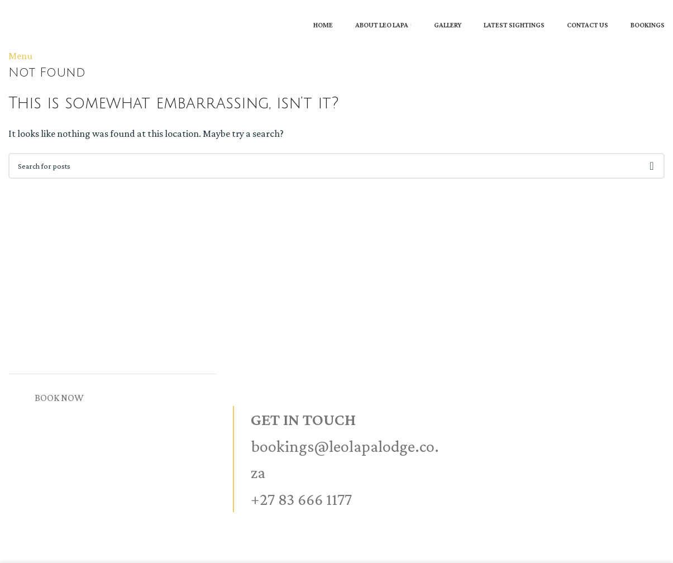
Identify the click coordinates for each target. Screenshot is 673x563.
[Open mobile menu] (20, 55)
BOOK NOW (59, 397)
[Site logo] (9, 7)
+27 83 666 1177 (301, 499)
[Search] (336, 166)
